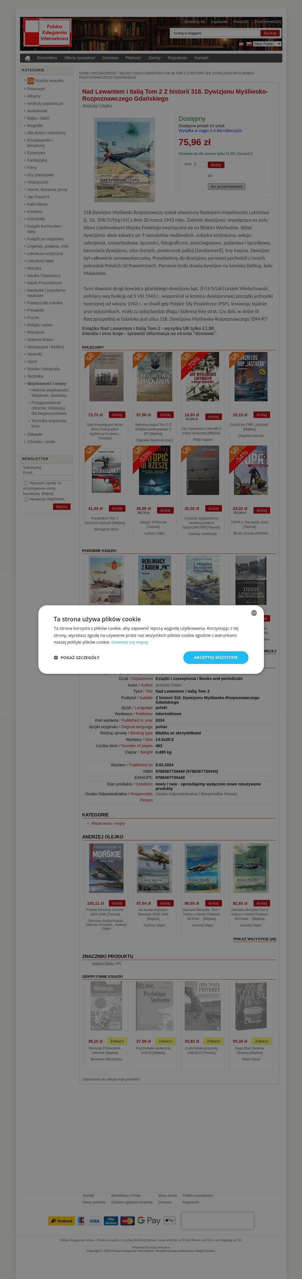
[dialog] (151, 639)
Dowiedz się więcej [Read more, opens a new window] (129, 642)
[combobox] (254, 613)
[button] (77, 657)
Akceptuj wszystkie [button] (215, 657)
